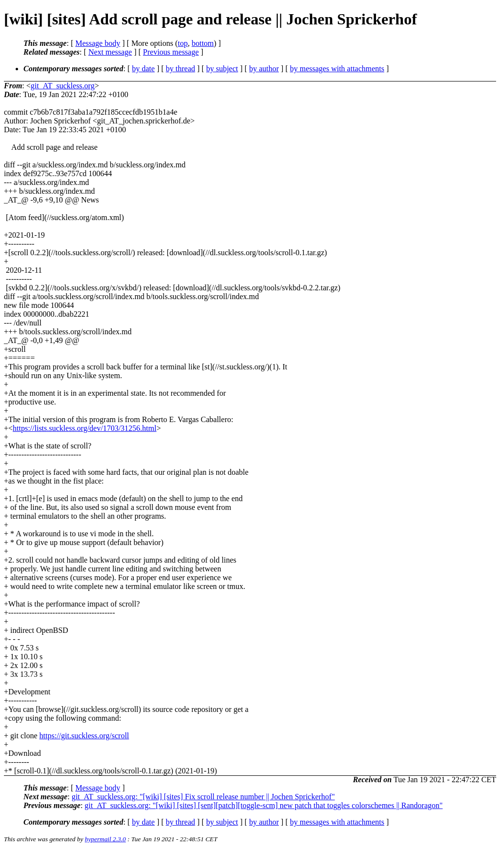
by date (143, 68)
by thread (180, 68)
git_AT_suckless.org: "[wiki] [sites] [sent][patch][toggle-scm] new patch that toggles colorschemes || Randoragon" (263, 805)
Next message (110, 52)
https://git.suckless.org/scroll (84, 735)
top (183, 43)
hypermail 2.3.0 (105, 839)
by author (264, 68)
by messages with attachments (337, 68)
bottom (202, 43)
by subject (222, 68)
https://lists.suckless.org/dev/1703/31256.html (84, 428)
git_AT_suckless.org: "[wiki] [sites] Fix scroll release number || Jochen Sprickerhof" (203, 796)
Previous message (171, 52)
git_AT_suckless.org (63, 85)
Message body (97, 43)
